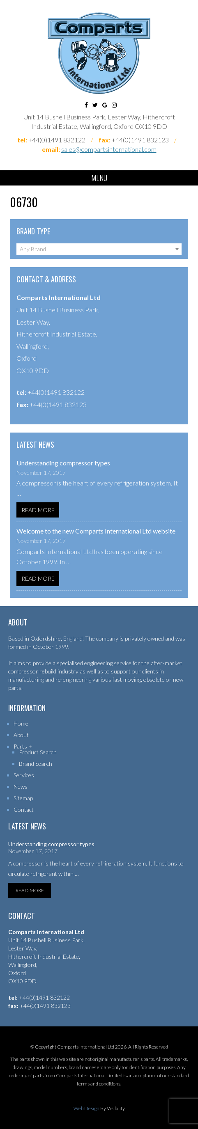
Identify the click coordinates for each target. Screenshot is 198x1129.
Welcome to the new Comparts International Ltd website (95, 531)
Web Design (86, 1108)
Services (24, 775)
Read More (38, 509)
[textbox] (99, 249)
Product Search (38, 752)
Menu (99, 177)
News (21, 786)
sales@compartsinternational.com (109, 149)
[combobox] (99, 249)
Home (21, 723)
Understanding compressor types (63, 463)
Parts (20, 746)
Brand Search (35, 763)
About (21, 734)
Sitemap (23, 798)
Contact (24, 809)
